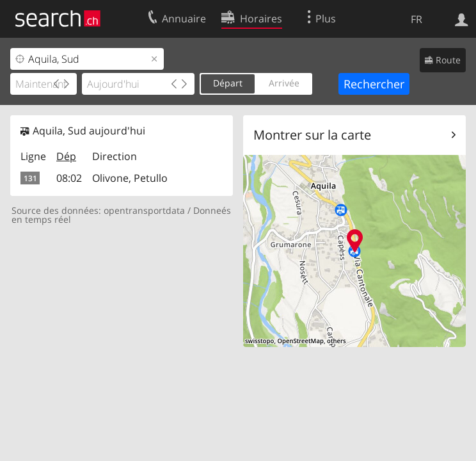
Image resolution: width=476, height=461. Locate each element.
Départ (227, 83)
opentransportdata (144, 210)
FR (416, 19)
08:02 (69, 178)
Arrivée (284, 83)
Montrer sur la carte (312, 134)
